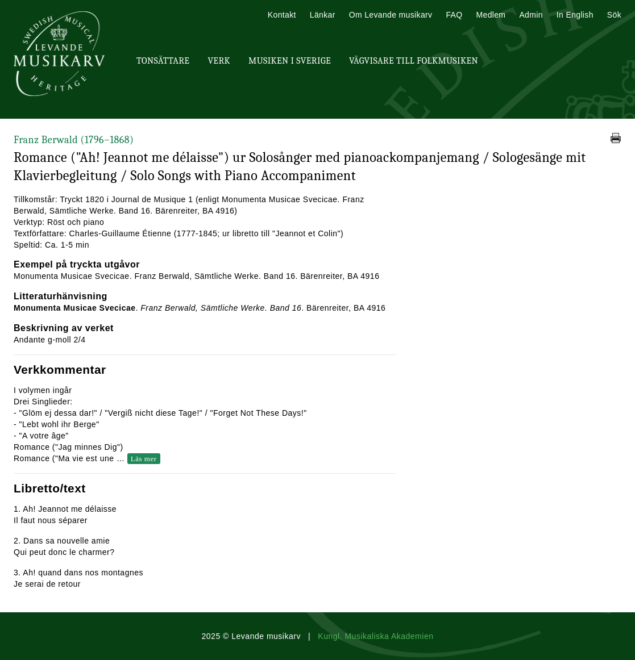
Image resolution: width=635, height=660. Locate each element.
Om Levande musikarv (391, 14)
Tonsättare (162, 61)
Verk (218, 61)
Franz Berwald (74, 140)
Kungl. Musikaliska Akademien (375, 636)
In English (575, 14)
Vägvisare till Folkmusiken (413, 61)
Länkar (322, 14)
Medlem (490, 14)
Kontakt (282, 14)
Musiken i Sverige (289, 61)
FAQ (454, 14)
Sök (614, 14)
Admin (530, 14)
